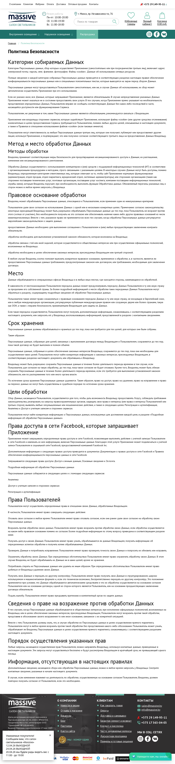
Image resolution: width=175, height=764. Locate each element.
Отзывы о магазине (71, 710)
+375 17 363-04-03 (154, 723)
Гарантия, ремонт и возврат (116, 721)
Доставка (61, 4)
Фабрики (39, 4)
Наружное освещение (57, 34)
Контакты (93, 4)
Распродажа (87, 34)
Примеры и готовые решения (116, 741)
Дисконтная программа (113, 736)
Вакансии (66, 715)
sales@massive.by (152, 705)
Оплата (50, 4)
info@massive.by (151, 709)
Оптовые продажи (77, 4)
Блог (63, 721)
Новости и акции (70, 705)
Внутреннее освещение (23, 34)
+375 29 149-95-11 (154, 4)
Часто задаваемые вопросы (116, 731)
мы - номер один (74, 739)
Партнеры (66, 726)
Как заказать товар (111, 705)
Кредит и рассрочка (111, 726)
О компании (15, 4)
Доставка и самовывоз (113, 715)
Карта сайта (68, 731)
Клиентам (28, 4)
